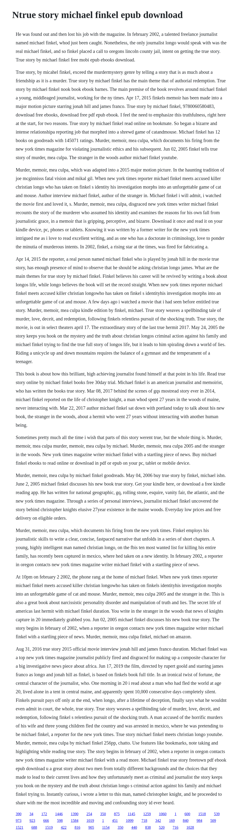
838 (148, 827)
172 (44, 814)
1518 (202, 814)
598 (60, 821)
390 (18, 814)
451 (115, 821)
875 (117, 814)
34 (31, 814)
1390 (74, 814)
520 (162, 827)
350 (103, 814)
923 (32, 821)
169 (172, 821)
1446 (59, 814)
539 (217, 814)
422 (63, 827)
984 (199, 821)
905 (91, 827)
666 (46, 821)
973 (18, 821)
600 (187, 814)
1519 (49, 827)
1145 (131, 814)
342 (158, 821)
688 (34, 827)
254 (89, 814)
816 (77, 827)
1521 (19, 827)
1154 (105, 827)
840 (185, 821)
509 (213, 821)
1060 (163, 814)
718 (144, 821)
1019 (90, 821)
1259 (147, 814)
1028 (190, 827)
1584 (74, 821)
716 (175, 827)
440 (134, 827)
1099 (129, 821)
